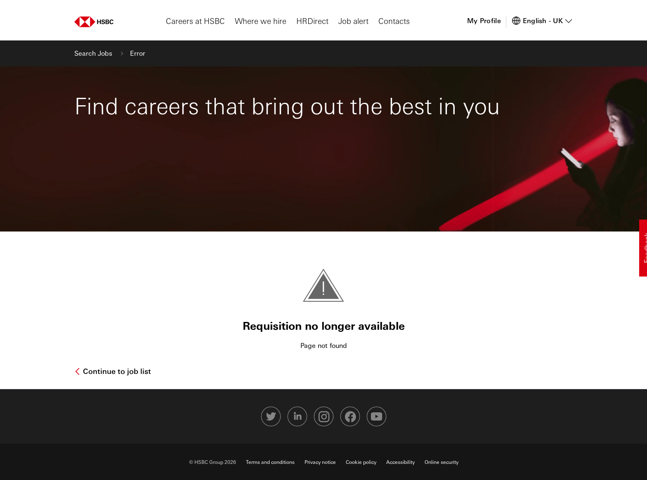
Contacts (394, 21)
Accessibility (400, 462)
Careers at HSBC (195, 21)
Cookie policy (361, 462)
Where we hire (260, 21)
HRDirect (312, 21)
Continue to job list (116, 371)
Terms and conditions (270, 462)
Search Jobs (94, 53)
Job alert (353, 21)
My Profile (484, 20)
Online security (441, 462)
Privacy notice (320, 462)
